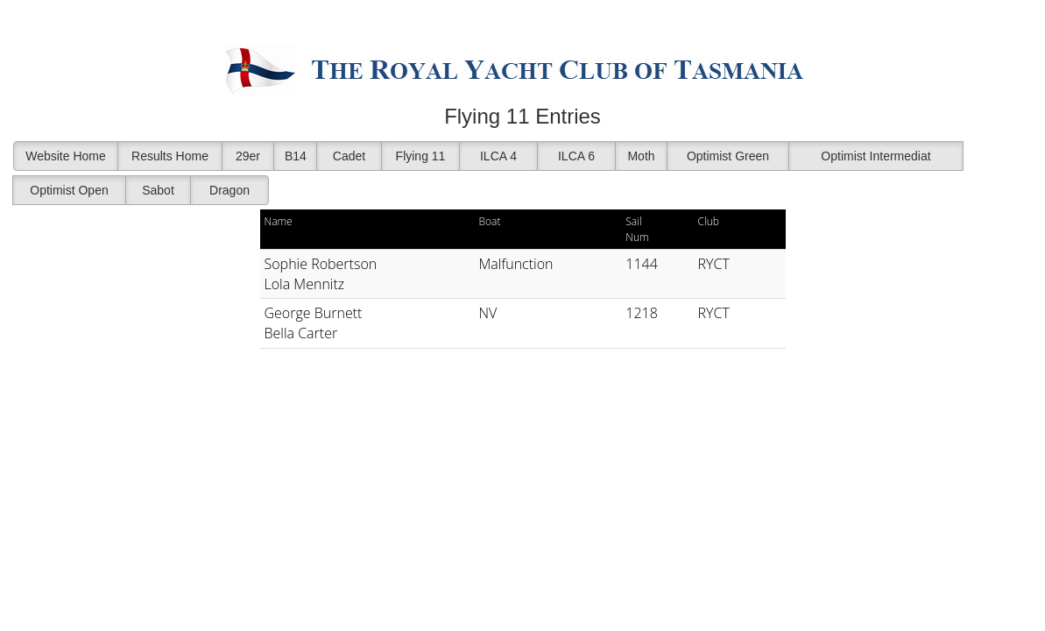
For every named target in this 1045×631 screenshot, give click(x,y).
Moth (640, 156)
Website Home (65, 156)
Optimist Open (69, 190)
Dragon (229, 190)
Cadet (349, 156)
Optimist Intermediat (875, 156)
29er (248, 156)
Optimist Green (728, 156)
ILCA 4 (498, 156)
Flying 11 (421, 156)
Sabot (158, 190)
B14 (296, 156)
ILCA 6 (576, 156)
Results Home (169, 156)
